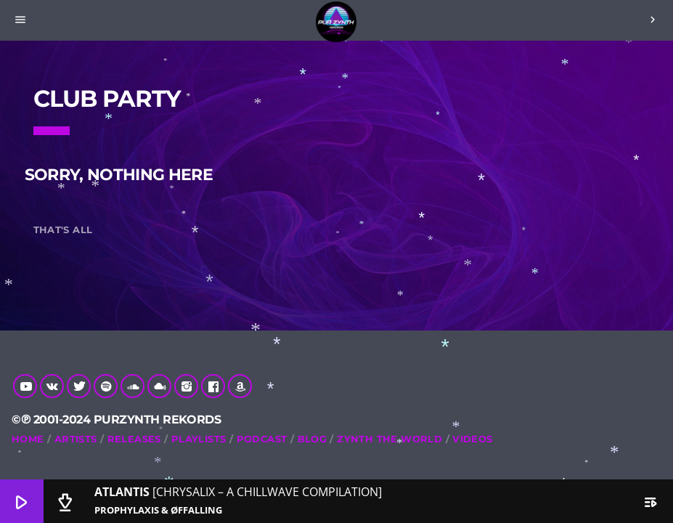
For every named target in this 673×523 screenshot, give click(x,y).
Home (28, 439)
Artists (75, 439)
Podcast (262, 439)
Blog (312, 439)
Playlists (199, 439)
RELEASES (134, 439)
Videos (472, 439)
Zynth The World (389, 439)
